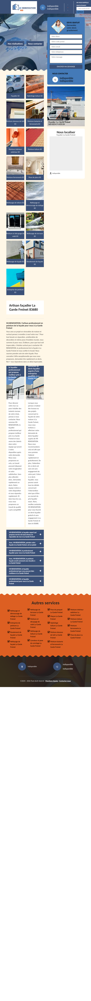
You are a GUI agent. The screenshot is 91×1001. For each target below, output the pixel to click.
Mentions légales (51, 681)
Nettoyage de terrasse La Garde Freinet (36, 612)
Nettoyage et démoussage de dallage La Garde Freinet (16, 615)
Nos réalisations (15, 43)
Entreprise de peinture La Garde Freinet (15, 625)
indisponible (53, 6)
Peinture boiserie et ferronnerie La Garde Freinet (56, 644)
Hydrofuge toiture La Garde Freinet (56, 625)
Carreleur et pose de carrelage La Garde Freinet (36, 643)
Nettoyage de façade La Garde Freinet (16, 644)
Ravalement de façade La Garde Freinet (16, 635)
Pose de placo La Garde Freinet (76, 636)
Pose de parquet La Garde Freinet (56, 611)
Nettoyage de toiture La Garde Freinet (36, 634)
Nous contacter (35, 43)
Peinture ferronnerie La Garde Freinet (75, 628)
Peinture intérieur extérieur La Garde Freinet (77, 612)
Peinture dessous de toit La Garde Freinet (56, 635)
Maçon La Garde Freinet (56, 617)
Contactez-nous (65, 681)
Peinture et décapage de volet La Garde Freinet (35, 623)
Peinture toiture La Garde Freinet (76, 620)
